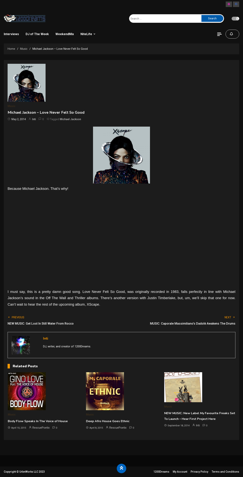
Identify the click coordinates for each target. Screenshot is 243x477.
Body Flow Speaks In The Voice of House (38, 421)
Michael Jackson (70, 119)
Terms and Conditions (225, 471)
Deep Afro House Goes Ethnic (107, 421)
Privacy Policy (199, 471)
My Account (180, 471)
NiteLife (86, 34)
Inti (34, 119)
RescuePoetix (41, 427)
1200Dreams (161, 471)
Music (11, 106)
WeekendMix (64, 34)
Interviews (11, 34)
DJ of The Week (37, 34)
